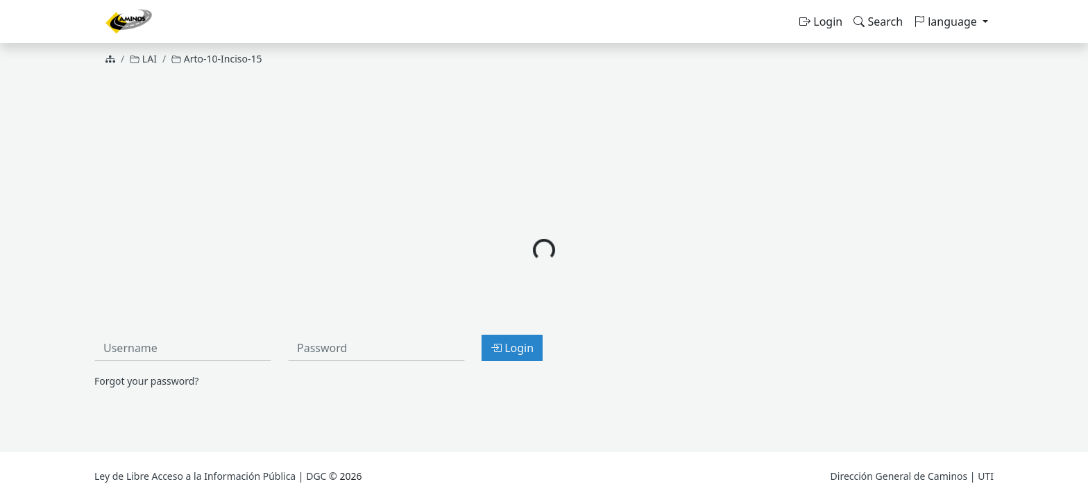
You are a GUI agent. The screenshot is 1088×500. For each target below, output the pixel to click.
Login (820, 21)
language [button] (947, 21)
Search (878, 21)
